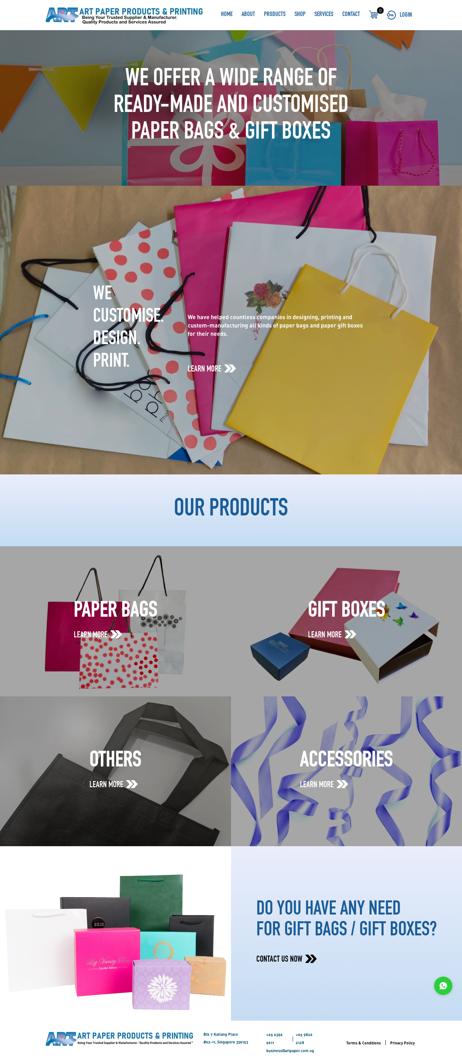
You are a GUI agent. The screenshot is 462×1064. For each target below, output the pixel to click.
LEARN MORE (212, 369)
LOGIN (399, 15)
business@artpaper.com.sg (290, 1050)
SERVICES (323, 15)
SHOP (300, 15)
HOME (227, 15)
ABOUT (248, 15)
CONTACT (351, 15)
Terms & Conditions (363, 1043)
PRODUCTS (275, 15)
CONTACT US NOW (286, 960)
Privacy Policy (402, 1043)
